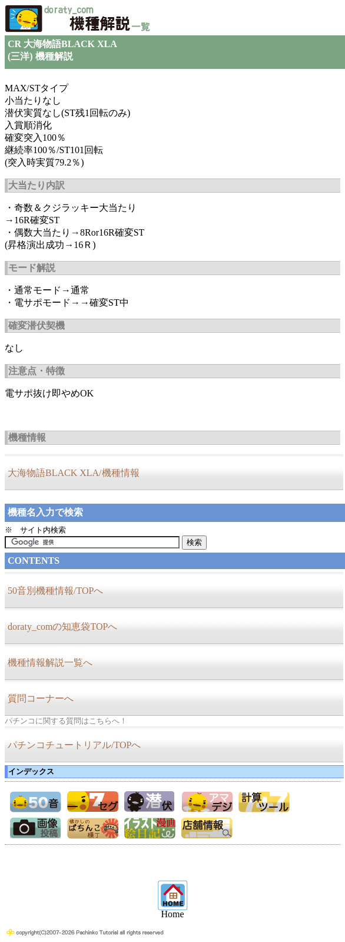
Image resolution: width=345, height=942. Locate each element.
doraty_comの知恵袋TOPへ (62, 627)
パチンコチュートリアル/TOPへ (74, 745)
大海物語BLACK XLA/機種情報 (74, 473)
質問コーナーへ (41, 698)
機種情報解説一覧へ (50, 662)
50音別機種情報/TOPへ (55, 591)
